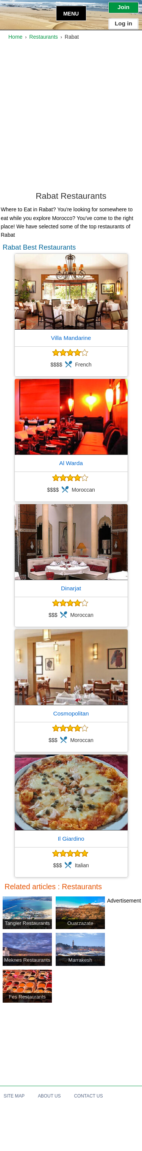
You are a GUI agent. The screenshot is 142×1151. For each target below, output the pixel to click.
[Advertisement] (71, 118)
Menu (71, 14)
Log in (123, 23)
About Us (49, 1096)
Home (15, 37)
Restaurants (43, 37)
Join (123, 7)
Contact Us (88, 1096)
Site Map (14, 1096)
